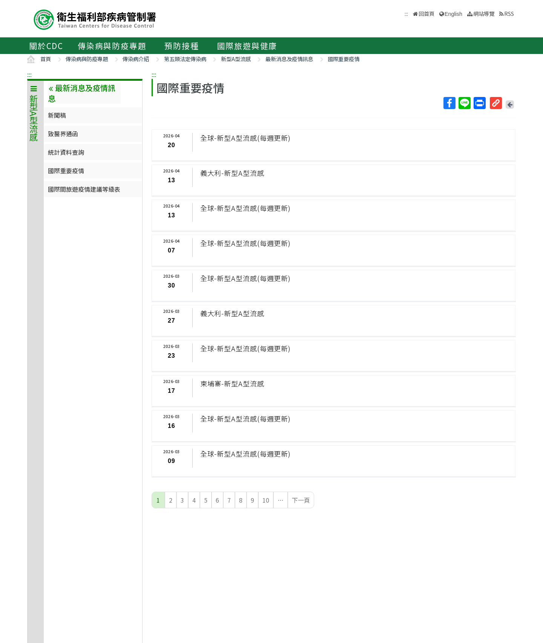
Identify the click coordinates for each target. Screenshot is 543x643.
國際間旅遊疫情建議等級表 (84, 189)
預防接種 (181, 45)
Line (464, 103)
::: (29, 74)
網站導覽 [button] (483, 13)
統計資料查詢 (66, 152)
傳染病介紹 (136, 59)
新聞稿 (57, 115)
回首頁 (426, 13)
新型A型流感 (236, 59)
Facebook (449, 103)
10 (265, 500)
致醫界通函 (63, 133)
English (453, 14)
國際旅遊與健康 (247, 45)
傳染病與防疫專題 (112, 45)
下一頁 (301, 500)
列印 (479, 103)
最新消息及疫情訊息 (289, 59)
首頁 (45, 59)
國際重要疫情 (343, 59)
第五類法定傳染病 (185, 59)
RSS (509, 13)
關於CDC (46, 45)
